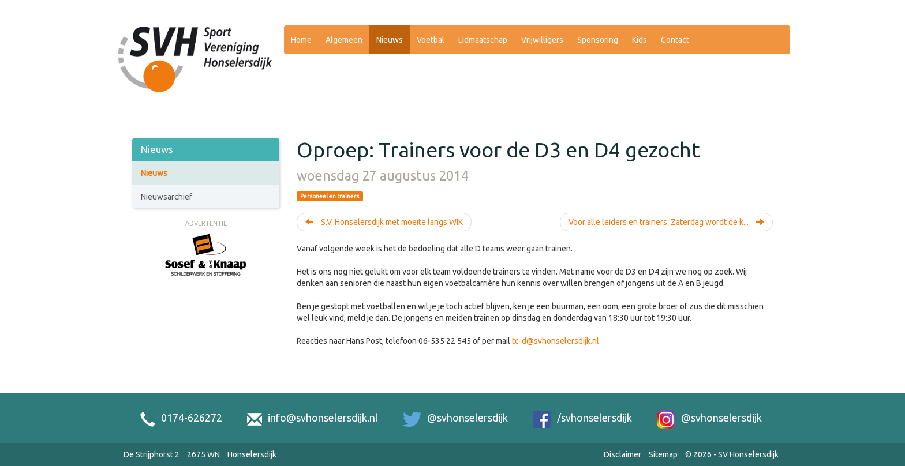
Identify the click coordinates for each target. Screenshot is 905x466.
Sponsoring (597, 39)
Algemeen (344, 39)
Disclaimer (622, 454)
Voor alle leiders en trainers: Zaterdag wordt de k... (666, 222)
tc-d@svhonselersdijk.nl (555, 340)
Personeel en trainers (329, 196)
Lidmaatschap (482, 39)
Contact (675, 39)
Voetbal (430, 39)
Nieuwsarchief (166, 196)
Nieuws (389, 39)
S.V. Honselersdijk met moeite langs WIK (384, 222)
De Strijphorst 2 (151, 454)
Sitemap (663, 454)
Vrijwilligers (542, 39)
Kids (639, 39)
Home (301, 39)
